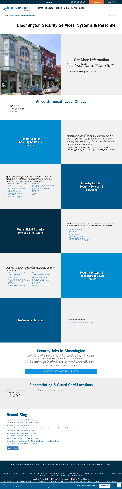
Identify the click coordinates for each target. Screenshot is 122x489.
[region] (61, 485)
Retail (34, 191)
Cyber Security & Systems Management (40, 281)
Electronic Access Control (16, 273)
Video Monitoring (13, 284)
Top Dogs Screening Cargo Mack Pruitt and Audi (23, 420)
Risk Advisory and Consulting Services (81, 322)
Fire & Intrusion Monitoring (16, 285)
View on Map (13, 111)
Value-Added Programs (76, 238)
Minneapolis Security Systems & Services (61, 464)
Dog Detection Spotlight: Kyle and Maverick (21, 436)
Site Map (52, 473)
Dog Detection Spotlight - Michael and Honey (22, 443)
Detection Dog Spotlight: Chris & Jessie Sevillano (23, 422)
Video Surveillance (14, 274)
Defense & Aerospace (15, 191)
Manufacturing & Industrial (40, 188)
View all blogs (12, 448)
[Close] (119, 485)
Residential (35, 190)
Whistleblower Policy (88, 473)
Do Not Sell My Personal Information (71, 475)
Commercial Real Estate (16, 187)
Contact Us (96, 2)
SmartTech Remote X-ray (40, 279)
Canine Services (74, 234)
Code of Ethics (62, 473)
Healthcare (35, 184)
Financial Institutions (15, 196)
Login (111, 2)
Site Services (73, 231)
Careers (15, 473)
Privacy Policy (33, 473)
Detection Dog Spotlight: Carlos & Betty (20, 425)
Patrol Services (74, 233)
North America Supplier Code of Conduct (109, 473)
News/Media (6, 473)
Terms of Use (43, 473)
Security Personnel (75, 229)
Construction (12, 190)
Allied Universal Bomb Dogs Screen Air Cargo (22, 438)
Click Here (93, 71)
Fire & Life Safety (14, 277)
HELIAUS (35, 285)
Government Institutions (16, 198)
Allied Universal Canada (80, 479)
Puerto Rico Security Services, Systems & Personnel (94, 464)
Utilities (34, 195)
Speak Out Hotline (74, 473)
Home (6, 15)
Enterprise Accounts (76, 236)
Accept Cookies (104, 485)
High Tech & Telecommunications (43, 185)
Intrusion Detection (14, 276)
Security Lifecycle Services (40, 284)
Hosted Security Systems (40, 277)
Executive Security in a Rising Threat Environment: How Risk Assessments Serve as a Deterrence (40, 428)
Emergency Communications (17, 279)
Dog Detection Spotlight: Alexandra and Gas (22, 433)
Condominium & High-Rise (16, 188)
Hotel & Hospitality (38, 187)
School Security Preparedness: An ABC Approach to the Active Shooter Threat (33, 441)
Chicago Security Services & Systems (34, 464)
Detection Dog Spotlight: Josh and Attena (21, 430)
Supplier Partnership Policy (50, 475)
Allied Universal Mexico (60, 479)
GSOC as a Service (38, 273)
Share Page (112, 15)
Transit (34, 193)
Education (11, 195)
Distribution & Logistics (15, 193)
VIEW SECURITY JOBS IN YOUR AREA (61, 371)
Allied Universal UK (40, 479)
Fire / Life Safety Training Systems (80, 240)
